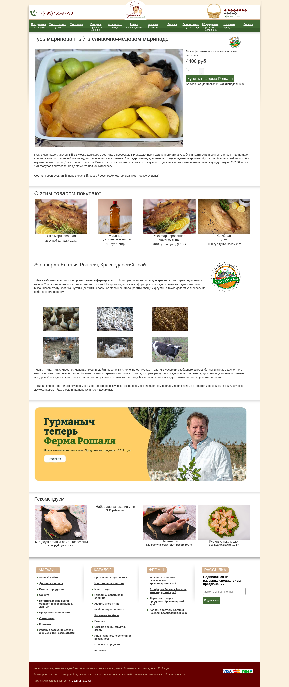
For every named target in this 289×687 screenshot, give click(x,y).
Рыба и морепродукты (134, 26)
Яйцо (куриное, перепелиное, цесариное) (210, 27)
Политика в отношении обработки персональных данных (56, 603)
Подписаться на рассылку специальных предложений (222, 580)
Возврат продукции (51, 589)
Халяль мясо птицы (115, 26)
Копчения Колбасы (153, 26)
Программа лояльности (54, 612)
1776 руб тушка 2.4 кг (61, 545)
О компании (46, 618)
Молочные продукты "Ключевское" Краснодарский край (163, 580)
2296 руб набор (115, 510)
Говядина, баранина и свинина (96, 27)
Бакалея (172, 24)
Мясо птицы (76, 24)
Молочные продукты (229, 26)
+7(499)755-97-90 (55, 13)
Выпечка (248, 24)
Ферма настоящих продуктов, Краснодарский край (167, 601)
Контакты (45, 624)
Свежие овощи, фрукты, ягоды (191, 26)
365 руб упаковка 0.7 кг (223, 544)
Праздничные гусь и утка (38, 26)
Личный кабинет (49, 577)
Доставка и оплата (51, 583)
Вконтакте (78, 680)
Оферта (44, 594)
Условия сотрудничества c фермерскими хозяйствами (57, 631)
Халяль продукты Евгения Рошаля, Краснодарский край (169, 611)
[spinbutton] (192, 71)
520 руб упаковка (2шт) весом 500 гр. (169, 544)
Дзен (88, 680)
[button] (201, 70)
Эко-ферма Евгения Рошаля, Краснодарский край (168, 591)
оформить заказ (233, 16)
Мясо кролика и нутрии (57, 26)
